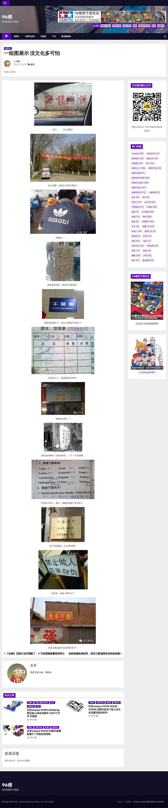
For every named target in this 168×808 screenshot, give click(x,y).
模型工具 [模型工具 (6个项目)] (150, 231)
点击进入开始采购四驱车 (147, 323)
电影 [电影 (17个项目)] (147, 241)
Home (120, 802)
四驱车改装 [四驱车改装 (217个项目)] (139, 187)
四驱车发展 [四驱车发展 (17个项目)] (138, 173)
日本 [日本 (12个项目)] (135, 226)
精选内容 (30, 706)
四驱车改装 (117, 26)
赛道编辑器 (66, 36)
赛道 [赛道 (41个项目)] (147, 250)
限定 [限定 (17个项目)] (135, 260)
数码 (153, 26)
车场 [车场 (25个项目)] (147, 255)
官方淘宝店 (49, 802)
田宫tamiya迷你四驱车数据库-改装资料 (148, 802)
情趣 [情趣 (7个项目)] (135, 211)
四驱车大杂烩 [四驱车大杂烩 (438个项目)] (140, 182)
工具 (54, 36)
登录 (28, 760)
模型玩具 (7, 48)
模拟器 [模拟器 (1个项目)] (136, 236)
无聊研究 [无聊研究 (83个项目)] (148, 221)
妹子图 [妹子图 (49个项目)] (150, 202)
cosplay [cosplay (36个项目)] (138, 153)
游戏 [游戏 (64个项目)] (136, 241)
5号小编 (32, 719)
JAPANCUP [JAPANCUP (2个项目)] (153, 153)
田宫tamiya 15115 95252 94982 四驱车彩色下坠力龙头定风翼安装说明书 (104, 709)
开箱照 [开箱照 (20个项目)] (152, 207)
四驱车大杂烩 (105, 26)
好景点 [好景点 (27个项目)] (137, 202)
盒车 (52, 702)
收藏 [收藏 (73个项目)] (136, 216)
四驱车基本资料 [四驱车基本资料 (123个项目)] (140, 178)
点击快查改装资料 (147, 372)
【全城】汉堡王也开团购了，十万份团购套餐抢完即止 (34, 653)
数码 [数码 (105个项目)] (147, 216)
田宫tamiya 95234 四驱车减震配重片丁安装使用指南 (44, 733)
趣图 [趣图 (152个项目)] (136, 255)
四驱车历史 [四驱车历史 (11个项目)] (154, 168)
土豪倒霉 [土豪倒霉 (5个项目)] (154, 192)
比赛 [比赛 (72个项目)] (147, 236)
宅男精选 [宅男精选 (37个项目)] (138, 207)
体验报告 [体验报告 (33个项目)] (137, 158)
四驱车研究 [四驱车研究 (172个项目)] (139, 192)
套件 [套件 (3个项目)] (145, 197)
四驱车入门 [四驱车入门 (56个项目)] (138, 168)
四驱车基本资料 (144, 26)
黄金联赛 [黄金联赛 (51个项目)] (148, 260)
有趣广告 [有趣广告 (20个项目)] (148, 226)
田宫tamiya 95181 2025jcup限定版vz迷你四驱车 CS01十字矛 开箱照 (43, 713)
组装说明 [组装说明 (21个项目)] (152, 245)
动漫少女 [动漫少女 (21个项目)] (152, 158)
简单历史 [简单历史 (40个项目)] (138, 245)
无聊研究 (161, 26)
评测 (38, 706)
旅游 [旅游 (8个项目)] (135, 221)
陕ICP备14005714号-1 (10, 802)
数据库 (109, 702)
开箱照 (43, 36)
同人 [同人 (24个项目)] (150, 163)
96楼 (7, 17)
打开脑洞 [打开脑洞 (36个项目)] (148, 211)
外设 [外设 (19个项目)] (135, 197)
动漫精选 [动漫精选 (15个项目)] (137, 163)
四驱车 (16, 36)
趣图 (134, 26)
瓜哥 (18, 61)
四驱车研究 (127, 26)
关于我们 (128, 802)
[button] (165, 36)
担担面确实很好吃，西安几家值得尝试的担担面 (95, 653)
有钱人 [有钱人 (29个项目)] (137, 231)
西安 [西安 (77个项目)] (136, 250)
